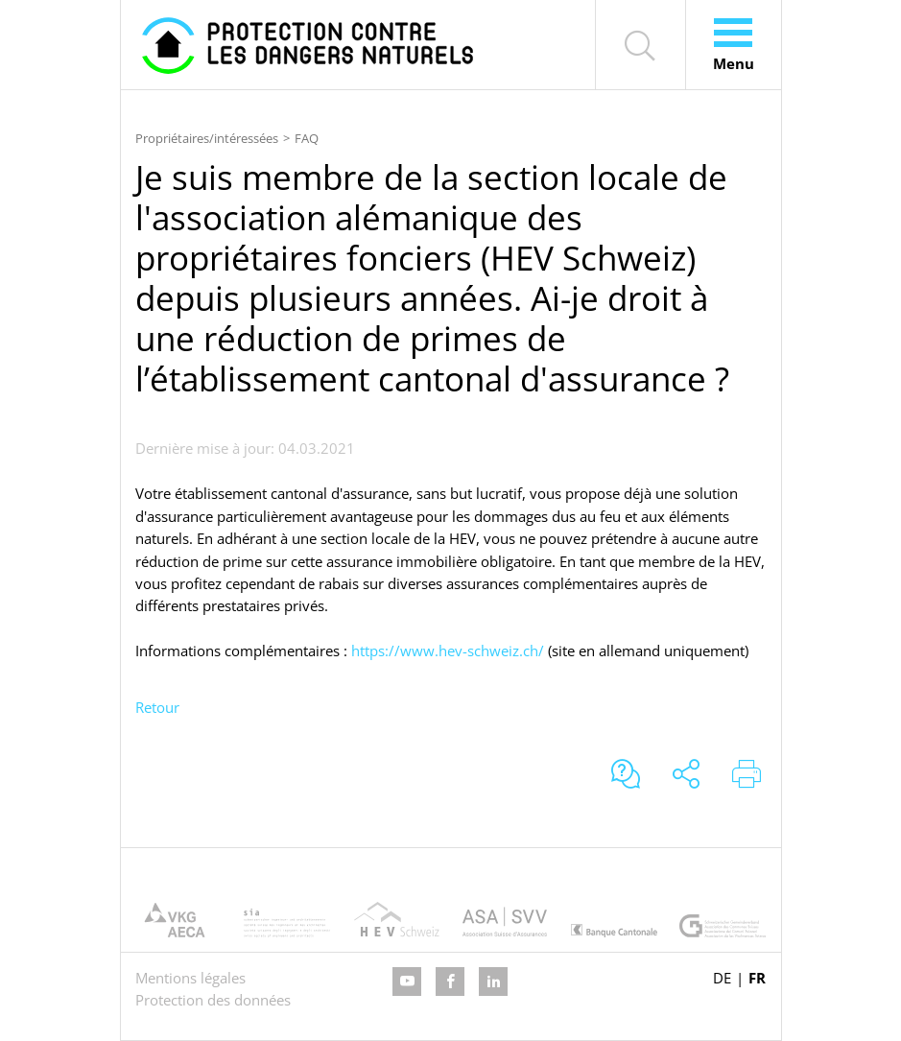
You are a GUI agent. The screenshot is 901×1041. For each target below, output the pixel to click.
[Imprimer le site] (746, 775)
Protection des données (213, 999)
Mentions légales (190, 977)
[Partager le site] (686, 775)
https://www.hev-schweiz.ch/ (447, 650)
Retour (157, 707)
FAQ (307, 138)
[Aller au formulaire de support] (625, 775)
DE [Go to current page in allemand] (722, 977)
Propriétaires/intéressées (206, 138)
